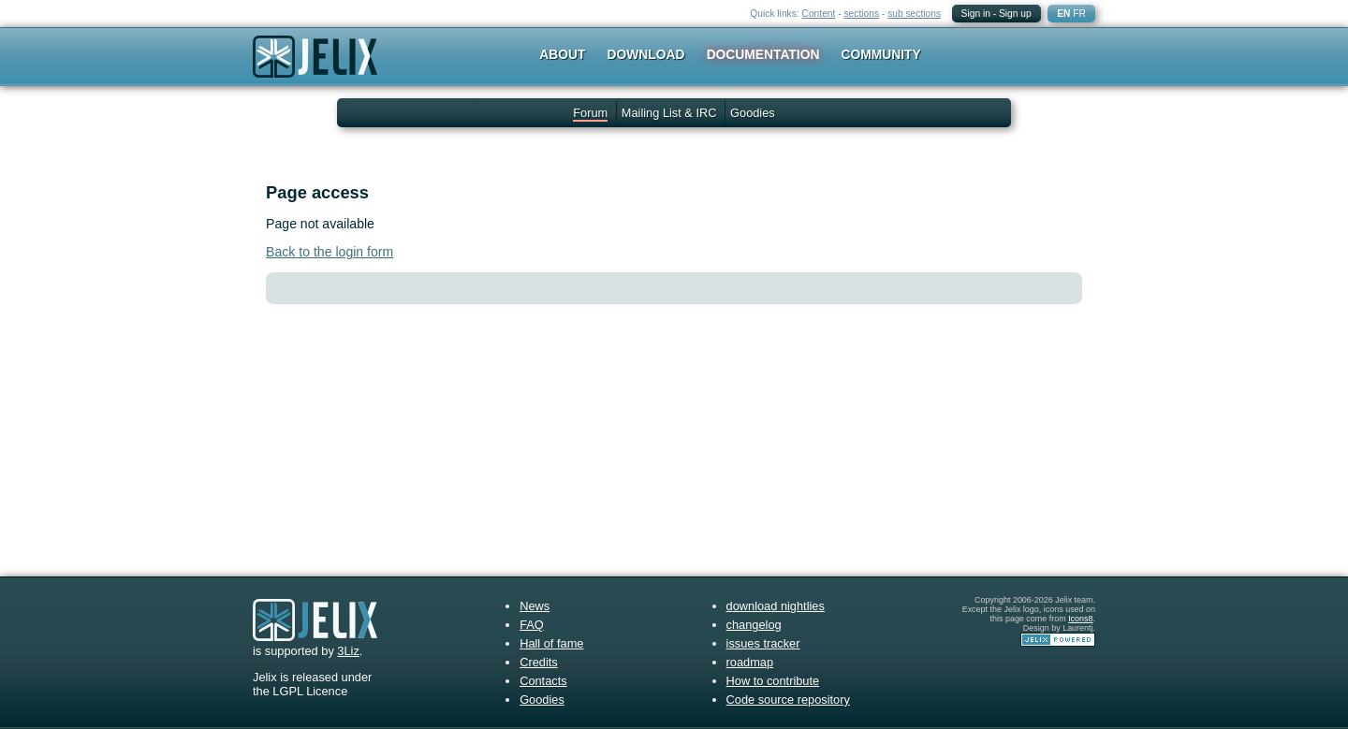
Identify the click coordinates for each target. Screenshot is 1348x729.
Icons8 (1080, 618)
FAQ (532, 625)
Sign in (975, 13)
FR (1079, 13)
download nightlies (775, 606)
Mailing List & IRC (669, 113)
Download (646, 54)
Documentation (763, 54)
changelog (754, 625)
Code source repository (788, 700)
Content (819, 13)
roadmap (750, 662)
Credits (539, 662)
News (534, 606)
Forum (590, 113)
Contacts (543, 681)
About (562, 54)
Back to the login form (329, 251)
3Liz (348, 651)
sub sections (914, 13)
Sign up (1015, 13)
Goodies (752, 113)
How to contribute (773, 681)
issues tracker (763, 643)
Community (881, 54)
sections (861, 13)
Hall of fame (551, 643)
